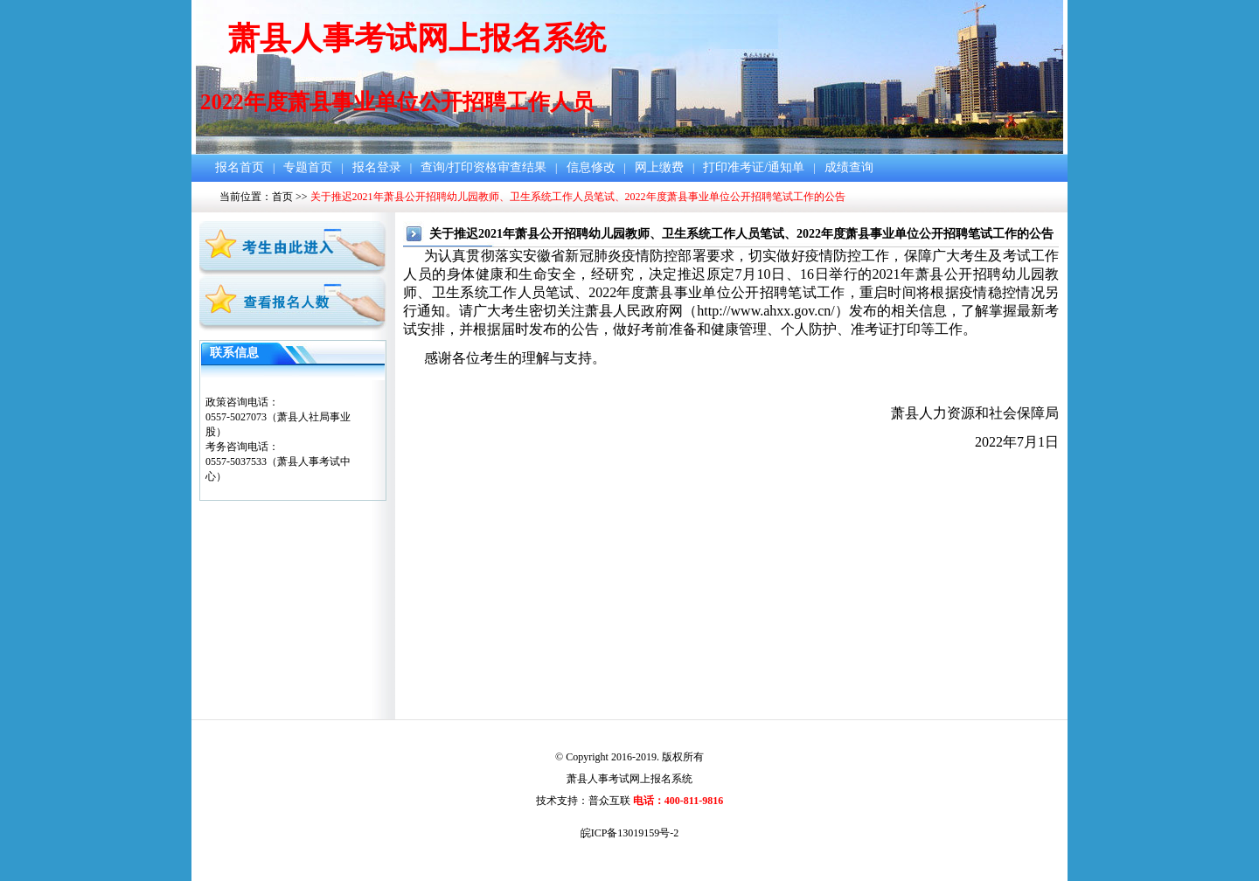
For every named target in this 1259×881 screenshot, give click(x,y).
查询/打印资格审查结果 (483, 167)
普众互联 (609, 800)
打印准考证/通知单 (753, 167)
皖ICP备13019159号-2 (630, 833)
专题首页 (307, 167)
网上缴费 (659, 167)
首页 (282, 197)
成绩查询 (848, 167)
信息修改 (591, 167)
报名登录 (376, 167)
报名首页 (239, 167)
